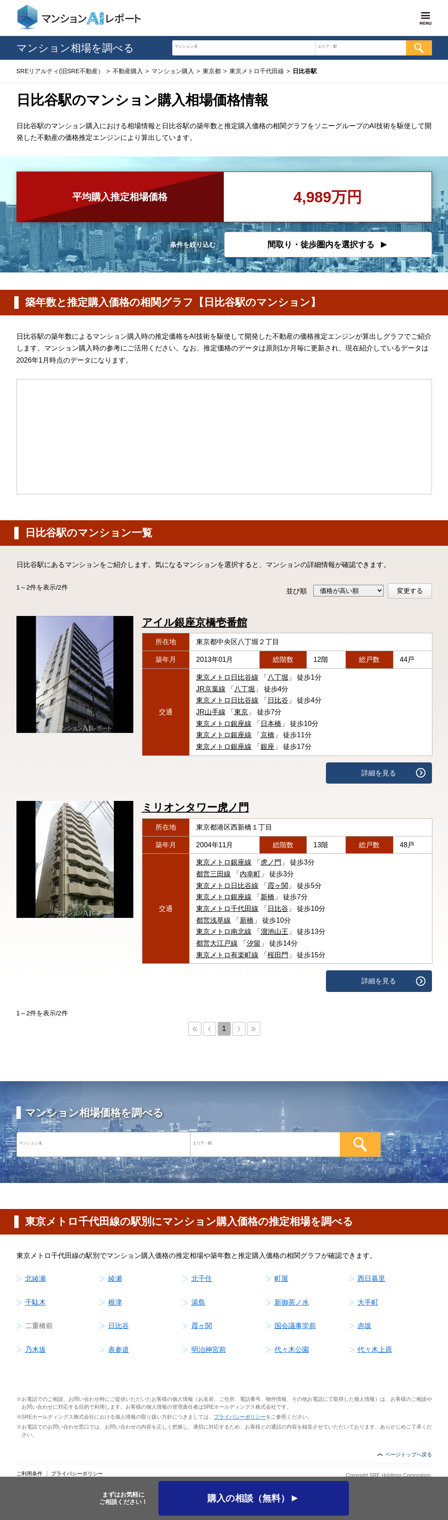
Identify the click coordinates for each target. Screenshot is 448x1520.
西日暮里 (371, 1278)
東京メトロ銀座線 (223, 723)
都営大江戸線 (217, 943)
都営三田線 (213, 874)
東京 (241, 712)
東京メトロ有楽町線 (227, 955)
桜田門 (278, 955)
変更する (410, 590)
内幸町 (250, 874)
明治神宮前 (208, 1349)
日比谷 (278, 700)
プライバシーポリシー (240, 1417)
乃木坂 (35, 1349)
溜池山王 (274, 931)
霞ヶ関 (278, 885)
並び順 (296, 591)
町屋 (281, 1278)
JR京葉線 (211, 689)
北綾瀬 (35, 1278)
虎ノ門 (271, 862)
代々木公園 (291, 1349)
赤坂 (364, 1325)
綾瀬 (115, 1278)
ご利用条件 (29, 1474)
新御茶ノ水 (291, 1302)
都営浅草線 (213, 920)
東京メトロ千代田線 (227, 908)
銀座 (267, 746)
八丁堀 (278, 677)
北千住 (201, 1278)
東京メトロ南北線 (223, 931)
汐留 (254, 943)
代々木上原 (375, 1349)
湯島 (198, 1302)
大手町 (368, 1302)
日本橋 (271, 723)
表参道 (118, 1349)
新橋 (267, 897)
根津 (115, 1302)
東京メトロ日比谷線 (227, 677)
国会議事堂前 (295, 1325)
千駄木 (35, 1302)
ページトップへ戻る (408, 1455)
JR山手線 (211, 712)
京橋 (267, 735)
